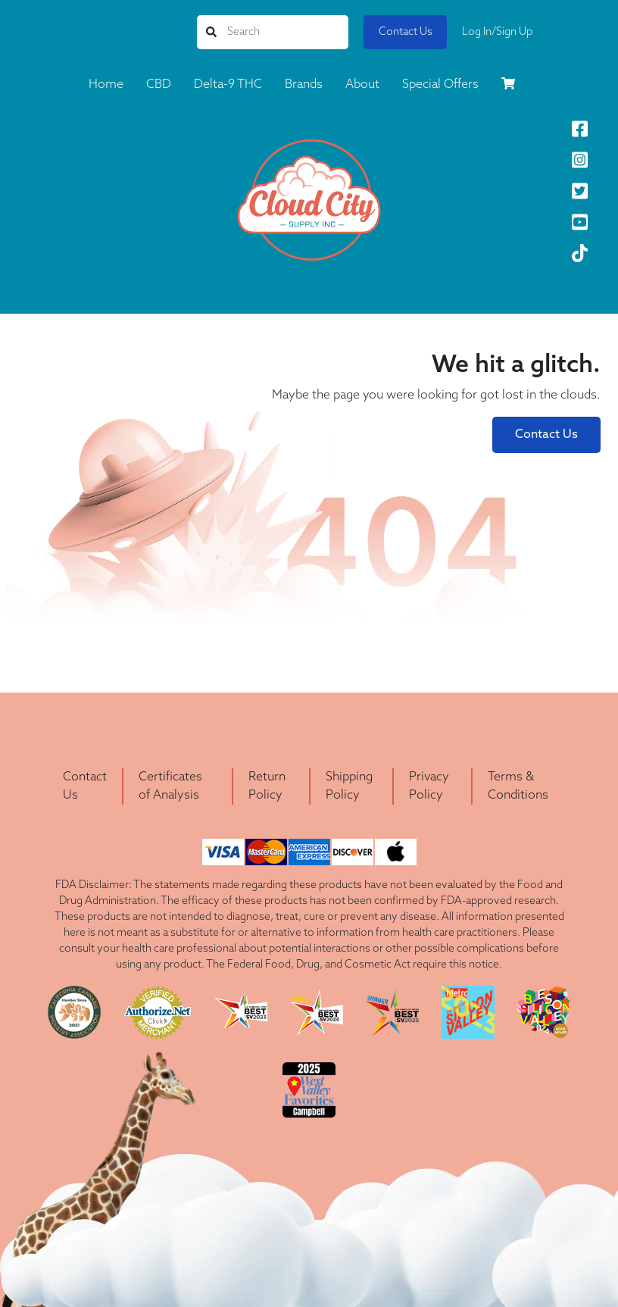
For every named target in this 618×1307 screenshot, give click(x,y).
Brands (304, 85)
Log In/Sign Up (497, 32)
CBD (158, 85)
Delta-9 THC (228, 85)
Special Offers (440, 85)
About (362, 85)
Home (106, 85)
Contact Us (405, 32)
